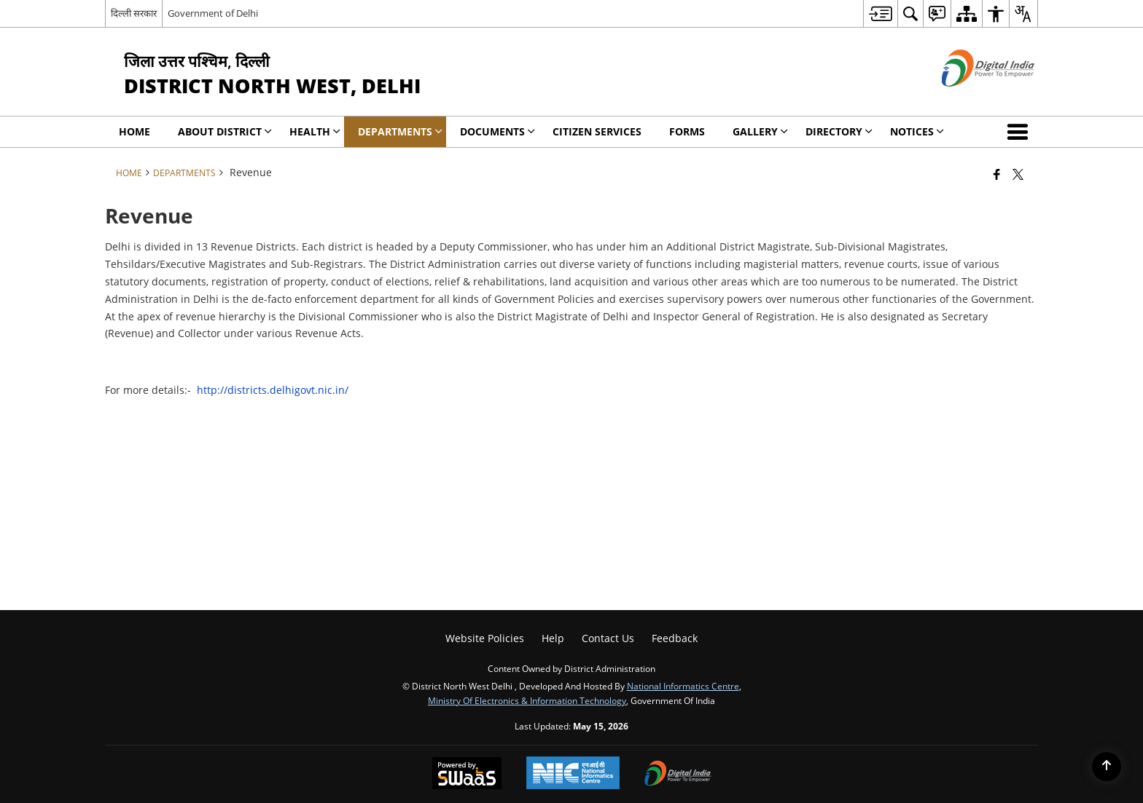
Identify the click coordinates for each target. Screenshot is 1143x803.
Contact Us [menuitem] (608, 638)
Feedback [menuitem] (675, 638)
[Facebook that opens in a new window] (997, 174)
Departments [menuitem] (400, 131)
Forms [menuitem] (687, 131)
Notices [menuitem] (917, 131)
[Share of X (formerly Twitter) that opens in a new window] (1018, 174)
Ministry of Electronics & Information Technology (527, 700)
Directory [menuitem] (839, 131)
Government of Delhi (213, 13)
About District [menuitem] (225, 131)
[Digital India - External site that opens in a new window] (970, 99)
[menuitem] (880, 13)
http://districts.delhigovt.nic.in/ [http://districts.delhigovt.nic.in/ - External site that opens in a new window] (272, 390)
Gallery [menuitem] (760, 131)
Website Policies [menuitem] (484, 638)
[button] (1020, 131)
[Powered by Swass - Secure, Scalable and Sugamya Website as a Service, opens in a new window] (466, 774)
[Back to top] (1106, 766)
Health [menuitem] (314, 131)
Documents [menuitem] (497, 131)
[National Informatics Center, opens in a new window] (573, 774)
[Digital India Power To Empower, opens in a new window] (677, 774)
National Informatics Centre (683, 686)
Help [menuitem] (553, 638)
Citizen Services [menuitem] (597, 131)
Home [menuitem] (134, 131)
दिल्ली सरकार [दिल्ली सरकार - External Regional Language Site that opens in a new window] (134, 13)
